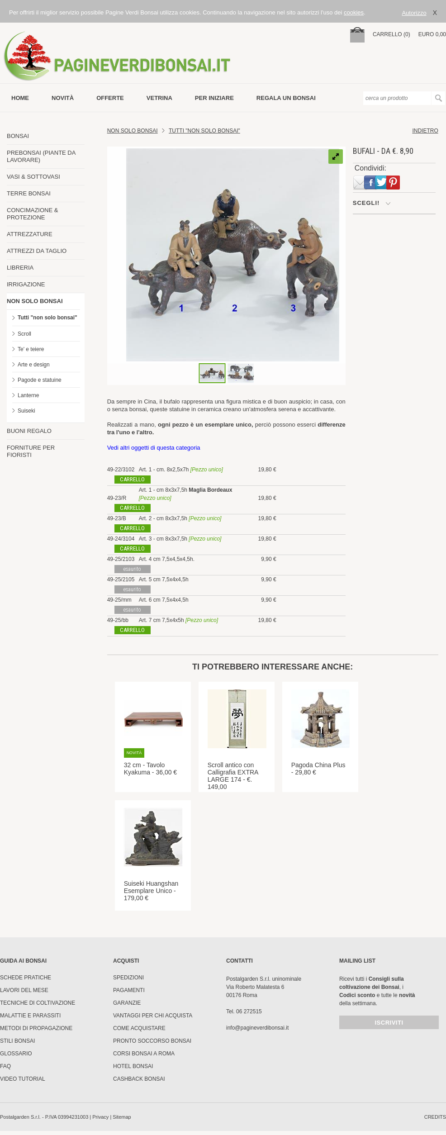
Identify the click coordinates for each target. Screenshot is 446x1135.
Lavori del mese (24, 990)
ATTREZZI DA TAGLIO (36, 250)
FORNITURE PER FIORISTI (31, 451)
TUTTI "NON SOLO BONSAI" (204, 131)
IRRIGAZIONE (26, 284)
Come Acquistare (139, 1028)
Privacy (100, 1117)
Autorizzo (414, 12)
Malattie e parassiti (30, 1015)
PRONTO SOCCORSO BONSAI (152, 1041)
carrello (132, 479)
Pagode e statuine (40, 380)
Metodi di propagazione (36, 1028)
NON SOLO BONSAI (35, 301)
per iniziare (214, 98)
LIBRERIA (20, 267)
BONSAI (18, 136)
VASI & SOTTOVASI (33, 176)
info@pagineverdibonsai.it (257, 1028)
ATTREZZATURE (29, 234)
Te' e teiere (31, 349)
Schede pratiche (25, 977)
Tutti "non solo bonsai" (47, 317)
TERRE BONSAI (29, 193)
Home (20, 98)
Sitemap (122, 1117)
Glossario (16, 1053)
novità (63, 98)
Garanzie (127, 1003)
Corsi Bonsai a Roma (144, 1053)
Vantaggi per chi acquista (152, 1015)
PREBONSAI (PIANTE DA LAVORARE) (41, 156)
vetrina (159, 98)
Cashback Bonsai (139, 1079)
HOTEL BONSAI (133, 1066)
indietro (425, 131)
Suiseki (26, 411)
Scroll (24, 334)
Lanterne (28, 395)
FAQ (5, 1066)
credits (435, 1117)
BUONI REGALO (29, 430)
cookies (354, 12)
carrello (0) (391, 34)
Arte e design (34, 364)
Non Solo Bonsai (132, 131)
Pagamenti (129, 990)
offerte (110, 98)
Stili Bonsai (17, 1041)
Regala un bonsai (286, 98)
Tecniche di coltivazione (37, 1003)
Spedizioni (128, 977)
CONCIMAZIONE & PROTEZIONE (32, 214)
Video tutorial (22, 1079)
